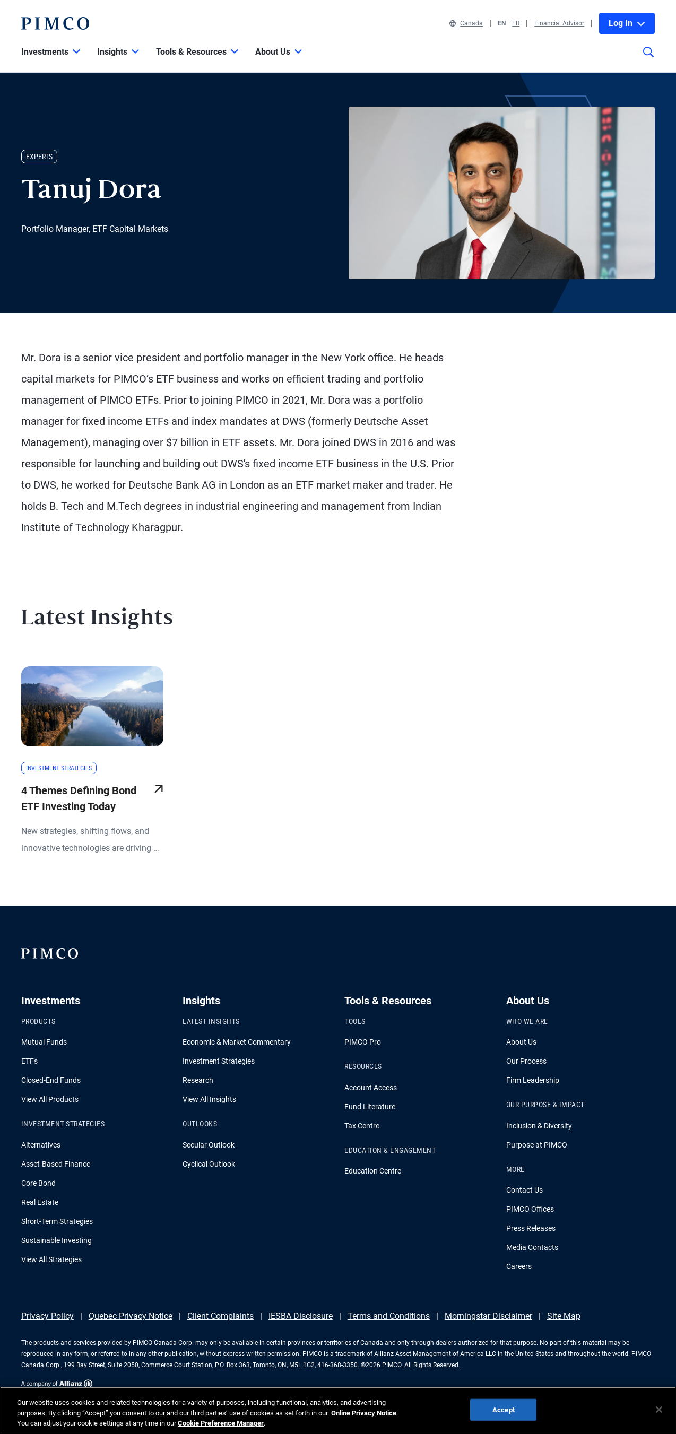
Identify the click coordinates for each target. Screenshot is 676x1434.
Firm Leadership (532, 1080)
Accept (503, 1409)
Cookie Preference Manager (221, 1423)
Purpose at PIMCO (536, 1145)
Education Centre (372, 1171)
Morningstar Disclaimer (488, 1316)
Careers (519, 1266)
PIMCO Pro (362, 1042)
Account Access (370, 1087)
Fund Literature (369, 1106)
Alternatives (40, 1145)
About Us (521, 1042)
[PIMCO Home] (55, 23)
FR (515, 23)
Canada (466, 23)
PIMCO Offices (530, 1209)
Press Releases (531, 1228)
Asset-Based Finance (55, 1164)
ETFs (29, 1061)
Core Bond (38, 1183)
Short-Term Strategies (57, 1221)
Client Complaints (220, 1316)
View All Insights (209, 1099)
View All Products (50, 1099)
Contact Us (524, 1190)
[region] (338, 1410)
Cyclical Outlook (209, 1164)
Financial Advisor (559, 23)
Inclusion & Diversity (539, 1126)
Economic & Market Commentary (237, 1042)
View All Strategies (51, 1259)
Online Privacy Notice (363, 1413)
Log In (627, 23)
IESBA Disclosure (300, 1316)
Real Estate (39, 1202)
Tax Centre (361, 1126)
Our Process (526, 1061)
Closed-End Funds (51, 1080)
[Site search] (648, 59)
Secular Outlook (209, 1145)
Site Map (563, 1316)
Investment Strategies (219, 1061)
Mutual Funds (44, 1042)
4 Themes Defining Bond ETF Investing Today (78, 798)
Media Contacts (532, 1247)
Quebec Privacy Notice (130, 1316)
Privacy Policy (47, 1316)
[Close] (659, 1409)
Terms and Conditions (389, 1316)
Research (198, 1080)
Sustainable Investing (56, 1240)
